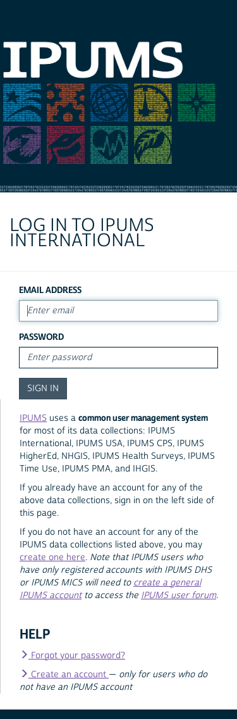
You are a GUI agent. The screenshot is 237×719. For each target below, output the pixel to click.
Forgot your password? (72, 655)
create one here (52, 557)
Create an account (64, 674)
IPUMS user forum (178, 595)
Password (41, 337)
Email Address (50, 290)
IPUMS (33, 418)
